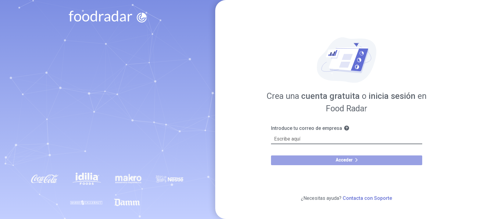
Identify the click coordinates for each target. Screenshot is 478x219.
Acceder (347, 160)
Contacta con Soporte (367, 198)
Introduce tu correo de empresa (313, 128)
